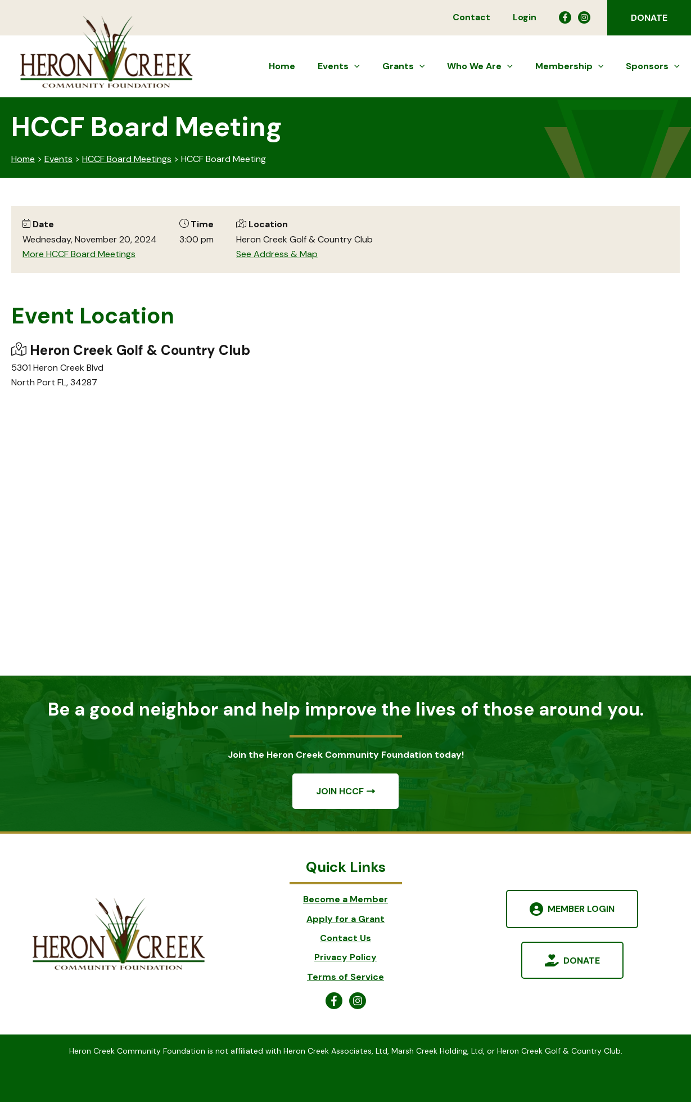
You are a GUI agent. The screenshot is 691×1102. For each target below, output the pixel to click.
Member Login (581, 909)
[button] (649, 17)
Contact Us (345, 938)
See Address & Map (277, 254)
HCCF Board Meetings (126, 159)
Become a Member (345, 899)
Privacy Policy (345, 957)
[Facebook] (565, 17)
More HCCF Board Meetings (79, 254)
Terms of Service (345, 977)
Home (23, 159)
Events (58, 159)
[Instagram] (584, 17)
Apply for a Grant (345, 919)
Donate (581, 960)
